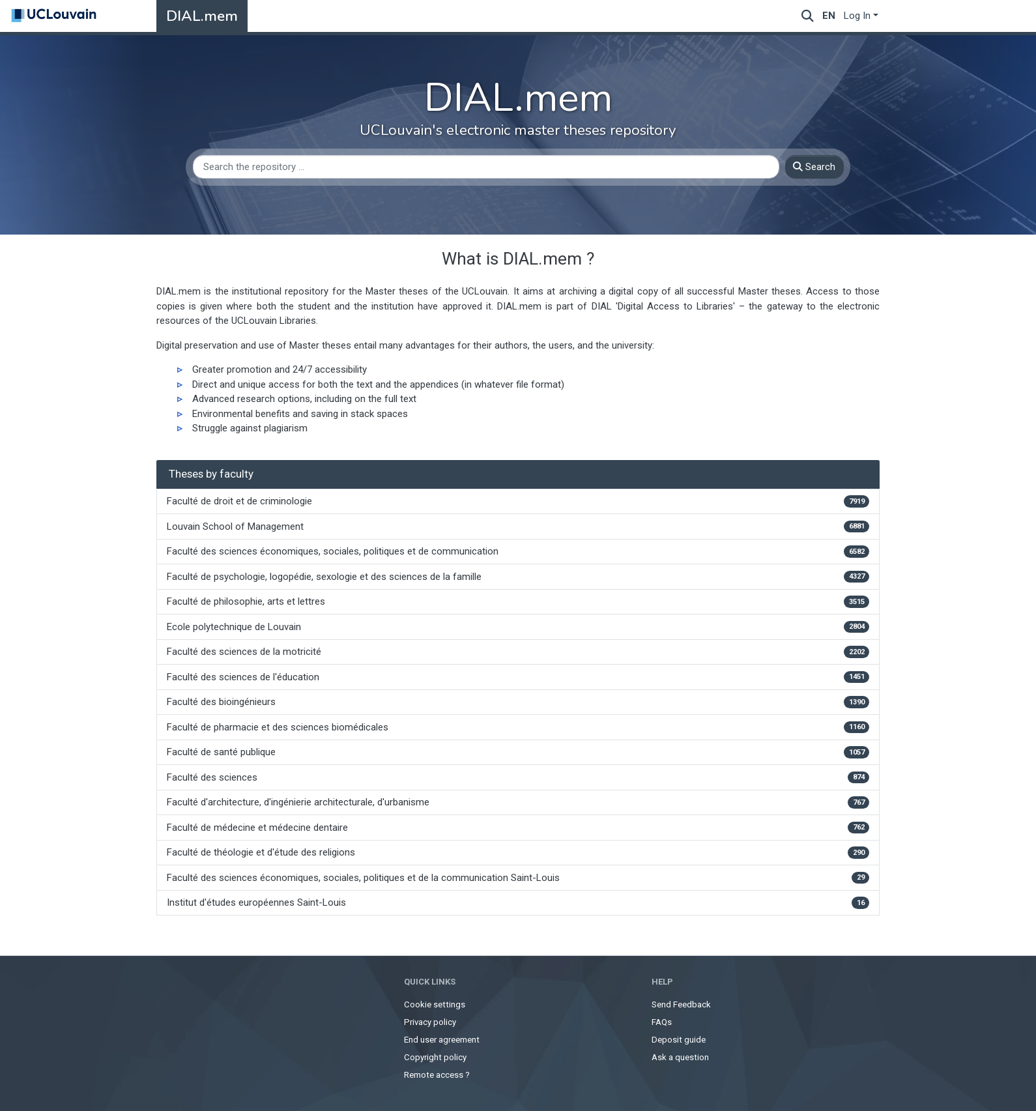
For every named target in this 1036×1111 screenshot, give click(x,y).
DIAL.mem (202, 16)
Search (814, 167)
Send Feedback (681, 1004)
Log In (857, 16)
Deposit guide (679, 1040)
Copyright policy (435, 1057)
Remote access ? (437, 1075)
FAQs (662, 1022)
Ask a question (680, 1057)
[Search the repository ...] (486, 167)
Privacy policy (430, 1022)
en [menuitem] (828, 16)
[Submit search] (807, 15)
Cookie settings (434, 1004)
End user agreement (442, 1040)
